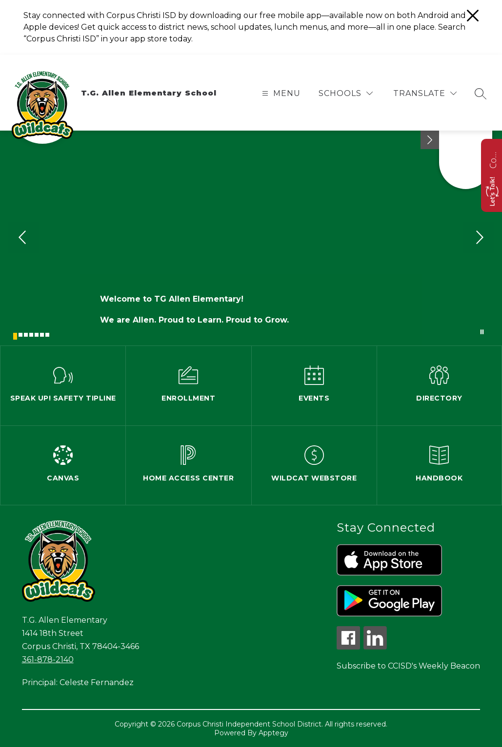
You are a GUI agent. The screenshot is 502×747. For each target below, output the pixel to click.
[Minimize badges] (430, 140)
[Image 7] (47, 335)
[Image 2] (20, 335)
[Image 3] (26, 335)
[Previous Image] (23, 238)
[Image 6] (42, 335)
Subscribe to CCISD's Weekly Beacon (408, 665)
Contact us (493, 159)
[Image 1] (15, 336)
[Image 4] (31, 335)
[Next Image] (478, 238)
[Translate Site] (425, 93)
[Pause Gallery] (482, 332)
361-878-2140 (48, 659)
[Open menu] (280, 93)
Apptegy (273, 732)
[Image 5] (37, 335)
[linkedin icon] (375, 646)
